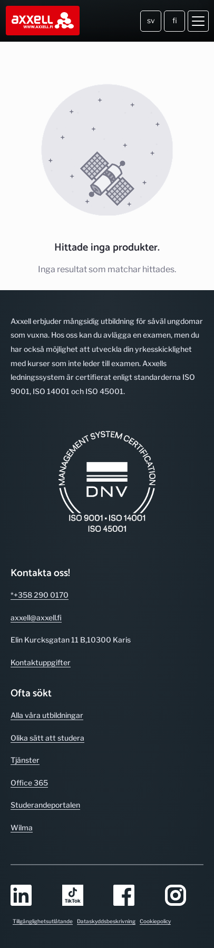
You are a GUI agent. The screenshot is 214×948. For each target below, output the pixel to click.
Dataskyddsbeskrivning (106, 921)
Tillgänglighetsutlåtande (43, 921)
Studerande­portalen (45, 804)
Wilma (22, 827)
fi (174, 20)
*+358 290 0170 (40, 594)
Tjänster (25, 759)
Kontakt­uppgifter (41, 662)
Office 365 (29, 782)
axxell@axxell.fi (36, 617)
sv (151, 20)
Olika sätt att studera (47, 737)
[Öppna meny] (198, 21)
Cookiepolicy (155, 921)
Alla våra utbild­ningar (47, 715)
